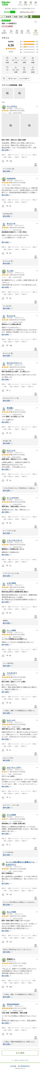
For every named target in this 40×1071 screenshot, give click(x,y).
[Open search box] (4, 78)
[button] (7, 93)
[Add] (35, 22)
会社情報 (13, 1066)
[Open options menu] (24, 78)
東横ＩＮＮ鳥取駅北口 (9, 23)
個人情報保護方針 (24, 1066)
